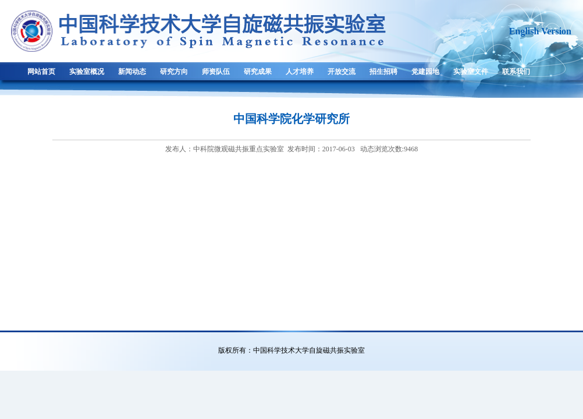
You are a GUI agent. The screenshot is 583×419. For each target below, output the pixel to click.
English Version (540, 31)
